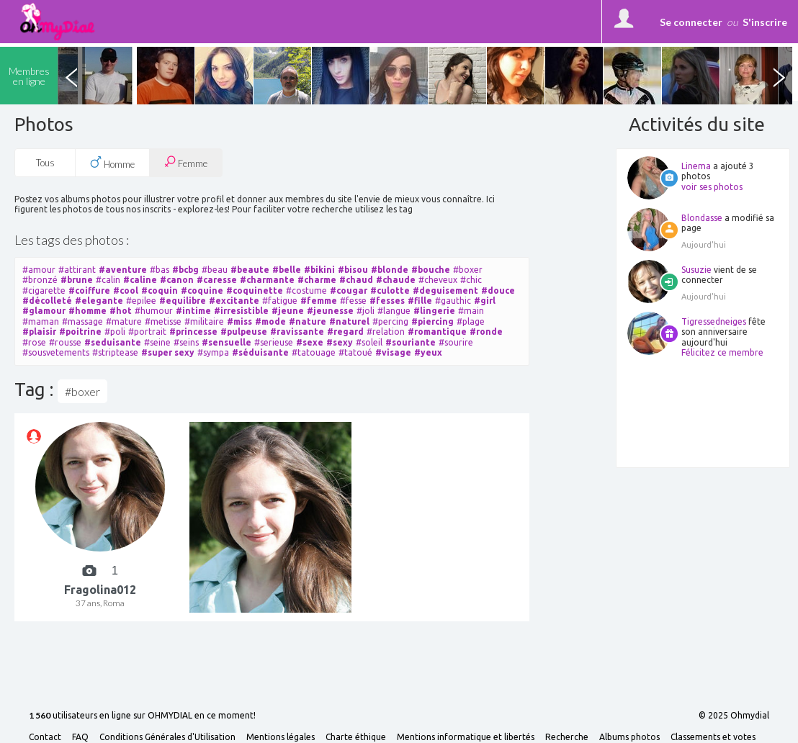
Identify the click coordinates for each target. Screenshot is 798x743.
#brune (76, 279)
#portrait (147, 331)
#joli (366, 310)
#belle (286, 269)
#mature (124, 321)
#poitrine (80, 331)
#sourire (456, 342)
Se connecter (691, 22)
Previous (71, 75)
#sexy (339, 342)
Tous (45, 162)
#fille (420, 300)
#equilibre (182, 300)
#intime (193, 310)
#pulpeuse (243, 331)
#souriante (410, 342)
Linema (696, 166)
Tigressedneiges (713, 321)
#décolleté (47, 300)
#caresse (217, 279)
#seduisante (112, 342)
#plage (471, 321)
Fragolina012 (100, 589)
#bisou (353, 269)
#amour (38, 269)
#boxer (468, 269)
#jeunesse (330, 310)
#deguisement (445, 290)
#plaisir (39, 331)
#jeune (288, 310)
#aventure (123, 269)
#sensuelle (226, 342)
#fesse (353, 300)
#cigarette (44, 290)
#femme (318, 300)
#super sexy (167, 352)
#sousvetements (55, 352)
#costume (306, 290)
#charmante (267, 279)
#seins (186, 342)
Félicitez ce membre (722, 352)
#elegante (99, 300)
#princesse (193, 331)
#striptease (115, 352)
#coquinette (254, 290)
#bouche (430, 269)
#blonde (389, 269)
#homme (87, 310)
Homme (112, 163)
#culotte (390, 290)
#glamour (44, 310)
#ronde (486, 331)
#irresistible (241, 310)
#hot (120, 310)
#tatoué (355, 352)
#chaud (356, 279)
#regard (345, 331)
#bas (159, 269)
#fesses (387, 300)
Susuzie (696, 269)
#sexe (309, 342)
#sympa (213, 352)
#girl (485, 300)
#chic (471, 279)
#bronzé (40, 279)
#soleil (369, 342)
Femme (185, 162)
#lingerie (434, 310)
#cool (125, 290)
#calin (108, 279)
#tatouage (314, 352)
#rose (34, 342)
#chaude (396, 279)
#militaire (204, 321)
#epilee (141, 300)
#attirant (77, 269)
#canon (177, 279)
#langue (394, 310)
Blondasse (701, 217)
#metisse (163, 321)
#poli (114, 331)
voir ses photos (712, 187)
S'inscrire (765, 22)
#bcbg (185, 269)
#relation (386, 331)
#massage (82, 321)
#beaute (249, 269)
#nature (307, 321)
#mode (270, 321)
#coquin (159, 290)
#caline (140, 279)
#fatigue (279, 300)
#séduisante (260, 352)
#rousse (65, 342)
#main (471, 310)
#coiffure (89, 290)
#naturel (349, 321)
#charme (316, 279)
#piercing (432, 321)
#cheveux (437, 279)
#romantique (437, 331)
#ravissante (297, 331)
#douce (498, 290)
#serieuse (273, 342)
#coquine (202, 290)
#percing (390, 321)
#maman (40, 321)
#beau (215, 269)
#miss (239, 321)
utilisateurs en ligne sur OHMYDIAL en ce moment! (142, 716)
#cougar (348, 290)
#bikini (319, 269)
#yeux (428, 352)
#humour (154, 310)
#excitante (234, 300)
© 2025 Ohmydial (734, 715)
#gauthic (453, 300)
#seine (157, 342)
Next (778, 75)
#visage (393, 352)
